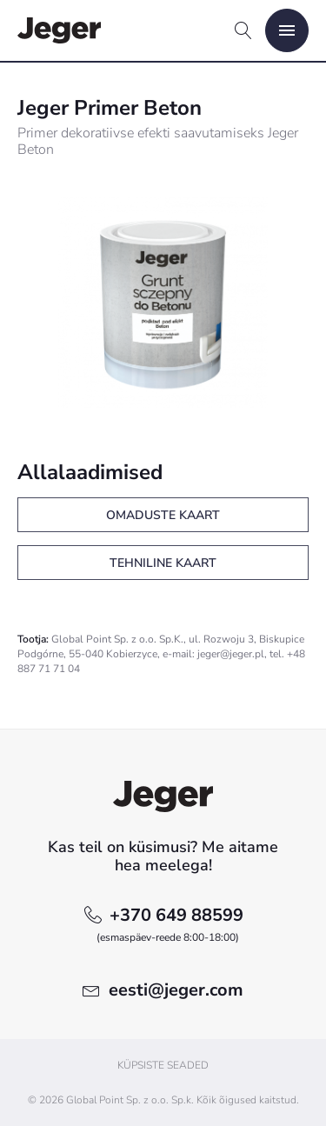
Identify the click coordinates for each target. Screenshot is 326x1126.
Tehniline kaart (163, 563)
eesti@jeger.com (176, 990)
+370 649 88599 (169, 924)
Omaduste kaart (163, 515)
